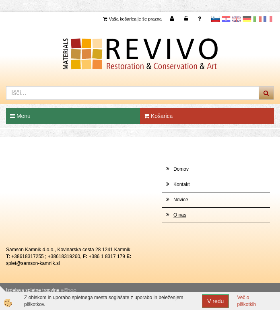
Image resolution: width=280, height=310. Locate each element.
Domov (181, 169)
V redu (215, 301)
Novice (180, 200)
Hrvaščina (226, 19)
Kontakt (181, 184)
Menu (20, 116)
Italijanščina (257, 19)
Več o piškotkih (246, 301)
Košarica (158, 116)
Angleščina (236, 19)
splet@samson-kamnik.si (33, 263)
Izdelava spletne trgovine (33, 290)
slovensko (215, 19)
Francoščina (268, 19)
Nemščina (247, 19)
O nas (179, 215)
